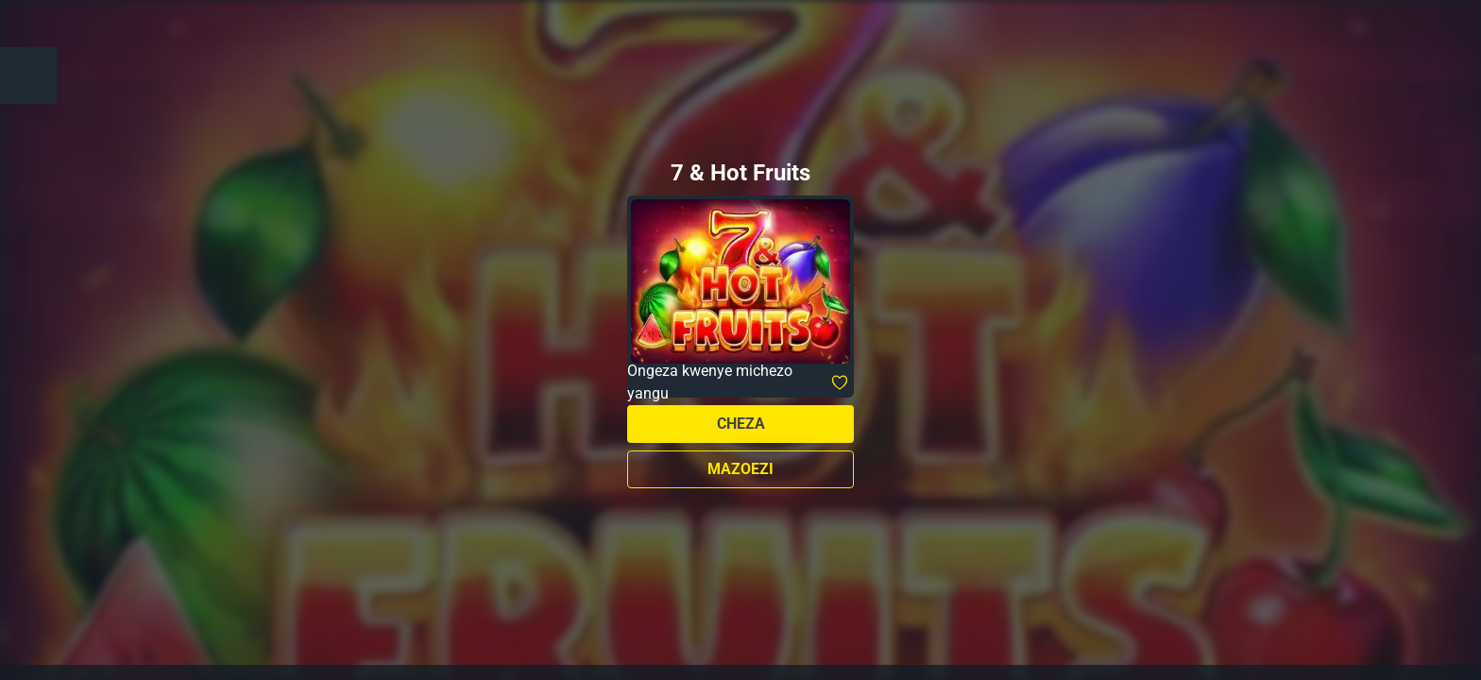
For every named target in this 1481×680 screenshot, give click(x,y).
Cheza (741, 424)
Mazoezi (740, 469)
